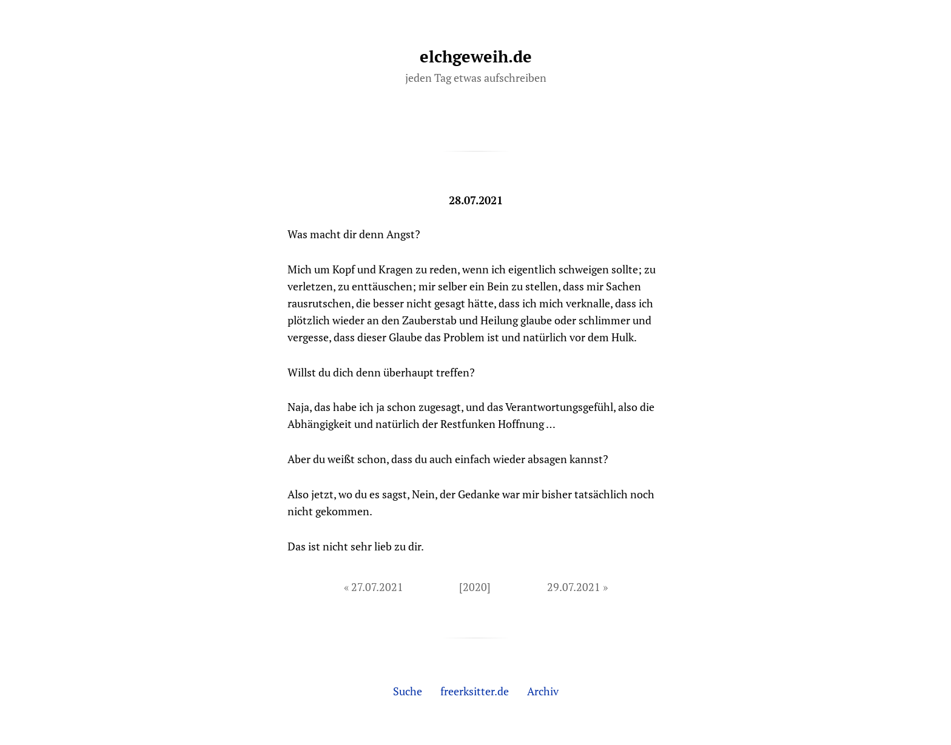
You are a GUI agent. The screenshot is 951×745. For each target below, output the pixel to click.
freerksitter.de (474, 691)
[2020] (475, 587)
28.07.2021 (476, 200)
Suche (407, 691)
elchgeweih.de (476, 56)
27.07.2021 (377, 587)
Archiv (543, 691)
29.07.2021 (573, 587)
